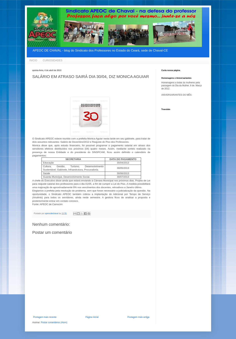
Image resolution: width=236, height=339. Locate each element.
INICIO (33, 60)
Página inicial (91, 317)
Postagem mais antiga (138, 317)
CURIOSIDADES (53, 60)
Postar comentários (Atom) (54, 322)
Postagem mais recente (44, 317)
